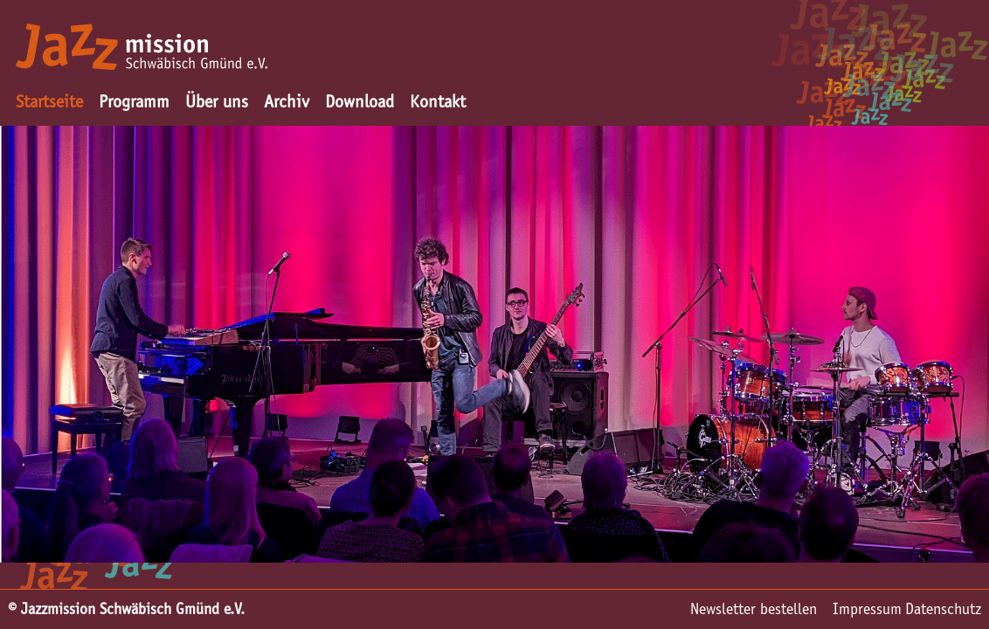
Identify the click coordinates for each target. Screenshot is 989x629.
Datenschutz (943, 609)
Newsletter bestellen (753, 609)
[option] (494, 344)
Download (359, 101)
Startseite (49, 101)
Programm (134, 101)
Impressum (867, 609)
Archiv (286, 101)
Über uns (216, 101)
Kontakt (438, 101)
